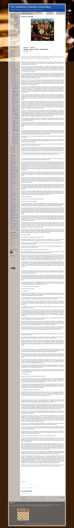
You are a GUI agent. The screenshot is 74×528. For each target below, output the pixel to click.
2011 (12, 67)
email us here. (49, 505)
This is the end (12, 219)
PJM (12, 240)
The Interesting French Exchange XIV (14, 111)
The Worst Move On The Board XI (15, 88)
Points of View (14, 99)
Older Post (61, 497)
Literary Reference (13, 193)
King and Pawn (12, 192)
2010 (12, 146)
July (13, 75)
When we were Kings (13, 226)
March (13, 81)
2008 (12, 149)
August (13, 74)
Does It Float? (12, 178)
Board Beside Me (13, 164)
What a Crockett (12, 224)
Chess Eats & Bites (13, 166)
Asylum (11, 160)
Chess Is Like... (12, 168)
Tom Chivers (13, 243)
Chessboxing (12, 173)
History (11, 187)
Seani (12, 241)
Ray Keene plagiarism (13, 205)
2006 (12, 152)
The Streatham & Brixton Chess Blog (30, 7)
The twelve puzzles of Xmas (15, 135)
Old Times (11, 197)
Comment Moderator (14, 235)
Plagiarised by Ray (13, 200)
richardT (12, 246)
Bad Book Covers (13, 161)
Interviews (11, 189)
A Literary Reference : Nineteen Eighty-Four (15, 91)
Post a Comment (25, 493)
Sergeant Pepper (13, 209)
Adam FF (12, 233)
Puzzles (11, 201)
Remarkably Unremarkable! (15, 108)
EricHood (40, 523)
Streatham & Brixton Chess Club (13, 52)
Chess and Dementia (13, 169)
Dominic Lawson (12, 179)
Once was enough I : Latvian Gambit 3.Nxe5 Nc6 (15, 95)
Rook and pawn (12, 206)
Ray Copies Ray (12, 202)
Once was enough (13, 198)
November (14, 70)
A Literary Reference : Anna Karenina (15, 126)
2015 (12, 61)
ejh (11, 244)
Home (42, 497)
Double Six (12, 181)
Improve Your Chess (13, 188)
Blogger (47, 523)
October (13, 71)
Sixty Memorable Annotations (13, 212)
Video (11, 222)
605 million (12, 157)
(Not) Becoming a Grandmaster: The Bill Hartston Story (15, 130)
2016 (12, 60)
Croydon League (12, 56)
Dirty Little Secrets (13, 177)
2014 (12, 63)
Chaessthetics (14, 120)
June (13, 77)
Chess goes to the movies (14, 170)
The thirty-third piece (14, 98)
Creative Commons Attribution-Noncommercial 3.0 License (29, 504)
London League (12, 53)
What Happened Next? (13, 223)
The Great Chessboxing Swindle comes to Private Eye (15, 123)
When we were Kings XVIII (14, 86)
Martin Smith (13, 238)
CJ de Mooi (12, 165)
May (13, 78)
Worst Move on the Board (14, 229)
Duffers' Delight (12, 182)
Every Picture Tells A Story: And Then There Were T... (15, 114)
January (13, 84)
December (14, 68)
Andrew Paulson (12, 159)
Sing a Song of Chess (14, 104)
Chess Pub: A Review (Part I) (15, 101)
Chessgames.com (13, 174)
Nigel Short (12, 196)
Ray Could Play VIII (15, 117)
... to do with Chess (13, 156)
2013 (12, 64)
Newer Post (23, 497)
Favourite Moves (12, 185)
